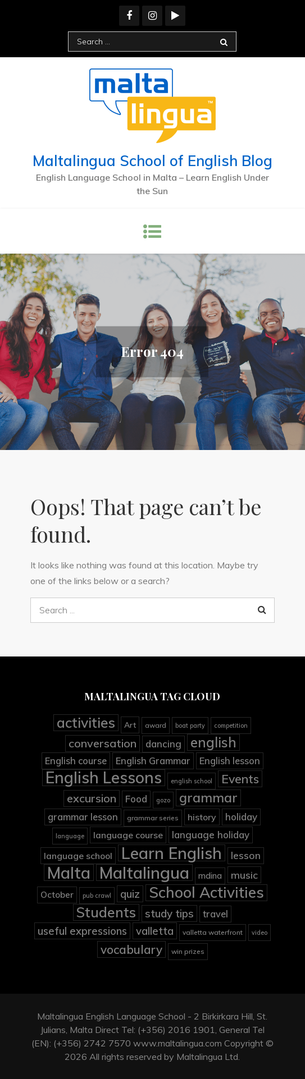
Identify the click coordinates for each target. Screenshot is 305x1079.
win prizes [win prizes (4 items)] (187, 951)
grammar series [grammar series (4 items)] (153, 818)
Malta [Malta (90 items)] (68, 872)
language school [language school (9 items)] (78, 855)
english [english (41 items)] (213, 742)
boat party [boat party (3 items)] (190, 725)
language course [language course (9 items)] (128, 835)
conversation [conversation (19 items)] (102, 743)
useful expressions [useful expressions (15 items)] (82, 931)
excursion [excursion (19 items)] (91, 798)
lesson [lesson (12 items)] (246, 855)
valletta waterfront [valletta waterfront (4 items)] (213, 932)
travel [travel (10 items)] (215, 914)
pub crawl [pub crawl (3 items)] (97, 895)
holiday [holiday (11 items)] (241, 817)
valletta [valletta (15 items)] (155, 931)
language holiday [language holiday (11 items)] (210, 835)
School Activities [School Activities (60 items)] (206, 892)
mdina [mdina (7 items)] (210, 875)
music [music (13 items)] (244, 875)
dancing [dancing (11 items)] (163, 744)
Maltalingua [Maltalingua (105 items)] (144, 872)
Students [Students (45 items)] (106, 912)
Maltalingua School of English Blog (152, 160)
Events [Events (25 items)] (240, 779)
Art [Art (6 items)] (130, 724)
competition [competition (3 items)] (231, 725)
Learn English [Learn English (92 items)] (171, 852)
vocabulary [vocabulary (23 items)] (131, 949)
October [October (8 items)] (57, 894)
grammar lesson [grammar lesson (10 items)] (83, 817)
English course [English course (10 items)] (76, 760)
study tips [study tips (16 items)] (169, 913)
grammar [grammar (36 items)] (208, 797)
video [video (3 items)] (259, 932)
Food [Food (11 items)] (136, 799)
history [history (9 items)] (202, 817)
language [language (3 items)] (70, 836)
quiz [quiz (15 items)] (130, 894)
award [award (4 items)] (155, 725)
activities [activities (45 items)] (86, 722)
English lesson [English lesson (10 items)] (229, 760)
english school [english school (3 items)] (191, 781)
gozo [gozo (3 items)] (163, 800)
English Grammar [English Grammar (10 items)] (153, 760)
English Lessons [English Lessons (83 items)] (103, 777)
